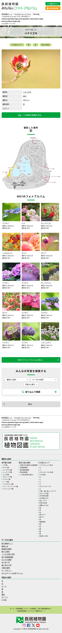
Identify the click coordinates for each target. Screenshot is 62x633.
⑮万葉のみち (43, 498)
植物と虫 (5, 546)
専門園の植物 (6, 462)
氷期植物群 (24, 467)
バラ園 (5, 465)
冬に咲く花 (6, 562)
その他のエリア (17, 45)
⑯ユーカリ (43, 500)
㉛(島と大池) (43, 536)
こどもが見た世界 (8, 554)
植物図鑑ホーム (7, 14)
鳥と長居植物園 (7, 557)
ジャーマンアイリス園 (10, 486)
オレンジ (5, 597)
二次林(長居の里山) (26, 474)
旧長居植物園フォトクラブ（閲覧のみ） (30, 611)
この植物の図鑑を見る (32, 115)
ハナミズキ (27, 92)
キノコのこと (6, 570)
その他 (4, 600)
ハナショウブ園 (8, 489)
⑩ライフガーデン (45, 486)
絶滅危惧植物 (6, 549)
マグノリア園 (7, 477)
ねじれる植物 (6, 560)
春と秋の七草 (6, 565)
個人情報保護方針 (44, 608)
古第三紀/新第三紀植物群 (28, 465)
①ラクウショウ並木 (46, 465)
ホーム (12, 608)
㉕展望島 (42, 522)
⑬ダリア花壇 (43, 493)
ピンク (4, 586)
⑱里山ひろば (43, 505)
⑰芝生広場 (43, 503)
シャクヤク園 (7, 470)
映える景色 (45, 45)
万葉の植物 (6, 568)
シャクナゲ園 (7, 472)
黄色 (3, 594)
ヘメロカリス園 (8, 484)
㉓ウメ (41, 517)
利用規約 (33, 608)
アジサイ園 (6, 479)
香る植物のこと (7, 543)
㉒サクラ (42, 514)
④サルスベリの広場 (46, 472)
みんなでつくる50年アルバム (12, 573)
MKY (24, 96)
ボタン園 (6, 467)
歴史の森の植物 (24, 462)
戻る (30, 404)
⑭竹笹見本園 (43, 496)
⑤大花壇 (42, 474)
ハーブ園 (6, 482)
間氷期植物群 (24, 470)
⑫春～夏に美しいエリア (47, 491)
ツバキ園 (6, 474)
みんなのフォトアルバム (22, 14)
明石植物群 (24, 472)
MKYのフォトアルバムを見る (30, 360)
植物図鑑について (22, 608)
